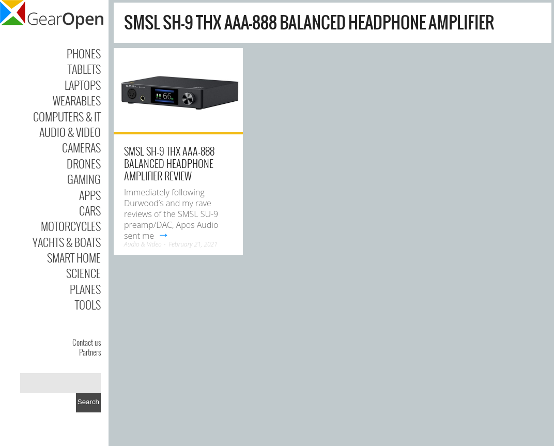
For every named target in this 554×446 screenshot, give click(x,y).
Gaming (84, 179)
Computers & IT (67, 116)
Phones (84, 53)
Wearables (77, 100)
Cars (90, 210)
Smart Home (74, 257)
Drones (84, 163)
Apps (90, 195)
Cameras (81, 147)
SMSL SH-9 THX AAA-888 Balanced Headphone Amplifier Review (169, 163)
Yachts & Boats (67, 242)
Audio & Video (70, 132)
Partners (90, 352)
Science (83, 273)
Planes (85, 289)
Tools (88, 304)
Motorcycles (71, 226)
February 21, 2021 (193, 244)
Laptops (83, 84)
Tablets (84, 68)
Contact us (86, 342)
